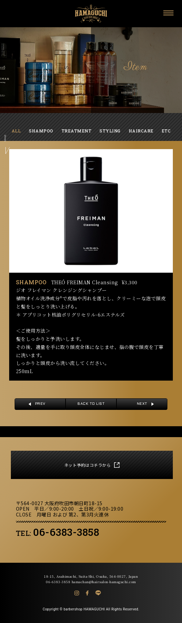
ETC (166, 130)
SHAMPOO (41, 130)
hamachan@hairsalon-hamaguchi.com (104, 581)
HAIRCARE (141, 130)
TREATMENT (76, 130)
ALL (16, 130)
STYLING (110, 130)
